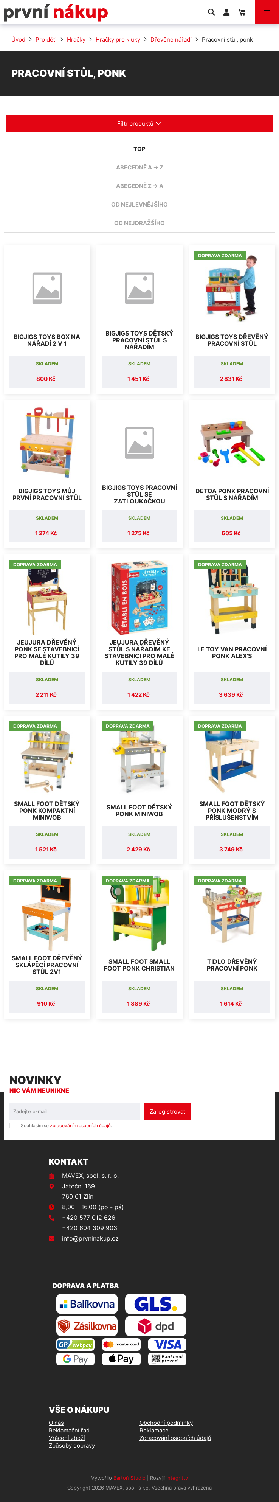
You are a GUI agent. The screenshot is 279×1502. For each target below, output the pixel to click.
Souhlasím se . (66, 1125)
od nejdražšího (139, 223)
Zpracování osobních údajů (175, 1437)
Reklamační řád (69, 1430)
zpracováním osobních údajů (80, 1125)
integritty (177, 1478)
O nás (56, 1422)
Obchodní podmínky (166, 1422)
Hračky (76, 39)
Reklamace (154, 1430)
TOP (139, 148)
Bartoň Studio (129, 1478)
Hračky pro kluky (118, 39)
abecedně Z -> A (139, 185)
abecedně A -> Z (139, 167)
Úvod (18, 39)
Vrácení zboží (67, 1437)
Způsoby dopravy (72, 1445)
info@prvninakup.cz (90, 1238)
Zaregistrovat (167, 1111)
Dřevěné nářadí (171, 39)
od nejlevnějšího (139, 204)
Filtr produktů (139, 123)
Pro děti (46, 39)
